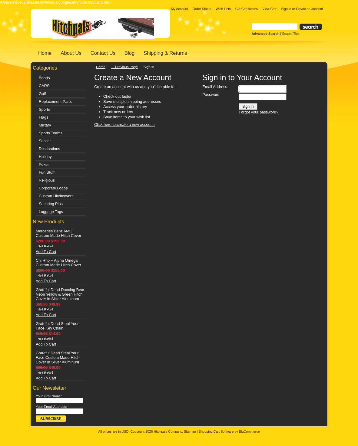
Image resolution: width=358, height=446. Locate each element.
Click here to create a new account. (124, 124)
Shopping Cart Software (216, 431)
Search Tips (290, 33)
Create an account (309, 9)
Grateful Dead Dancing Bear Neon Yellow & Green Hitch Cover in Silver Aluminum (60, 294)
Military (45, 125)
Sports (44, 109)
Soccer (45, 141)
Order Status (202, 9)
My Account (179, 9)
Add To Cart (46, 251)
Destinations (49, 148)
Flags (43, 117)
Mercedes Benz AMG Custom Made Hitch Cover (58, 233)
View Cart (269, 9)
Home (100, 67)
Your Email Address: (51, 406)
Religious (47, 180)
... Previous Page (124, 67)
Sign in (286, 9)
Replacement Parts (55, 101)
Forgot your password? (258, 112)
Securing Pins (51, 204)
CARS (44, 86)
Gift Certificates (246, 9)
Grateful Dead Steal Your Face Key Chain (57, 325)
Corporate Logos (53, 188)
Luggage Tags (51, 211)
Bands (44, 78)
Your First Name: (49, 396)
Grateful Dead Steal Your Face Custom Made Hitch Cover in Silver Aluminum (57, 357)
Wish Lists (223, 9)
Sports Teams (50, 133)
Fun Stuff (47, 172)
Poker (44, 164)
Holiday (45, 156)
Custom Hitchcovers (56, 196)
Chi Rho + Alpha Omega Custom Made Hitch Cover (58, 262)
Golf (42, 93)
